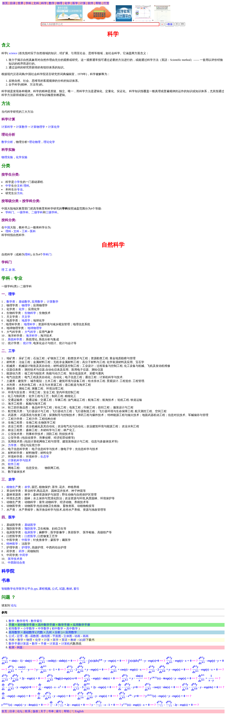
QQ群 (82, 639)
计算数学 (22, 126)
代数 (40, 632)
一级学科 (22, 212)
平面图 (56, 636)
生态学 (44, 456)
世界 (20, 3)
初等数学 (14, 628)
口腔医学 (30, 536)
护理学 (26, 547)
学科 (28, 3)
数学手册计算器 (19, 643)
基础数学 (24, 301)
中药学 (23, 555)
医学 (75, 3)
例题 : (20, 647)
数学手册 (64, 624)
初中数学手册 (26, 624)
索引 (76, 588)
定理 (20, 636)
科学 (44, 3)
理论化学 (49, 141)
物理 (59, 3)
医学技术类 (15, 558)
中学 (8, 185)
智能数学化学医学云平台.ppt (19, 588)
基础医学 (30, 524)
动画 (77, 636)
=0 (143, 660)
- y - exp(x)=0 (16, 687)
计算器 (54, 643)
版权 (35, 711)
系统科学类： (16, 339)
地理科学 (29, 324)
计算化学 (54, 126)
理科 (26, 185)
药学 (22, 551)
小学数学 (29, 628)
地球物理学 (34, 328)
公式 (55, 588)
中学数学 (43, 628)
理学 (11, 294)
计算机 (65, 643)
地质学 (26, 320)
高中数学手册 (46, 624)
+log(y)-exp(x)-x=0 (62, 678)
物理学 (26, 305)
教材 (69, 588)
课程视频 (44, 588)
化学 (67, 3)
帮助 (98, 3)
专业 (20, 189)
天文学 (26, 316)
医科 (33, 231)
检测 (11, 647)
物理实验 (7, 157)
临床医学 (30, 532)
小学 (17, 181)
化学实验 (21, 157)
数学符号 (22, 620)
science (13, 53)
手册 (11, 624)
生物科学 (30, 312)
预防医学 (30, 528)
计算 (83, 3)
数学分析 (7, 141)
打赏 (106, 3)
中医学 (26, 539)
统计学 (27, 343)
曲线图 (45, 636)
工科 (25, 231)
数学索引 (36, 620)
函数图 (34, 636)
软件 (91, 3)
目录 (13, 3)
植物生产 (12, 487)
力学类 (12, 445)
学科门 (9, 212)
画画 (85, 636)
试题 (62, 588)
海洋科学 (31, 335)
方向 (20, 193)
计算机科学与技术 (19, 460)
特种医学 (12, 543)
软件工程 (13, 464)
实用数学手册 (81, 624)
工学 (11, 351)
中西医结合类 (16, 562)
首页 (5, 3)
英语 (64, 639)
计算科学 (7, 126)
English (79, 711)
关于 (43, 711)
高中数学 (72, 628)
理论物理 (35, 141)
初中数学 (57, 628)
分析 (58, 632)
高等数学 (14, 632)
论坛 (13, 605)
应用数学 (37, 301)
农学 (11, 479)
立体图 (67, 636)
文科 (36, 3)
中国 (7, 227)
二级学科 (37, 212)
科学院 (7, 571)
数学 (52, 3)
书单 (5, 580)
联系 (28, 711)
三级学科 (51, 212)
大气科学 (30, 331)
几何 (49, 632)
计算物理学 (38, 126)
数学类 (10, 301)
